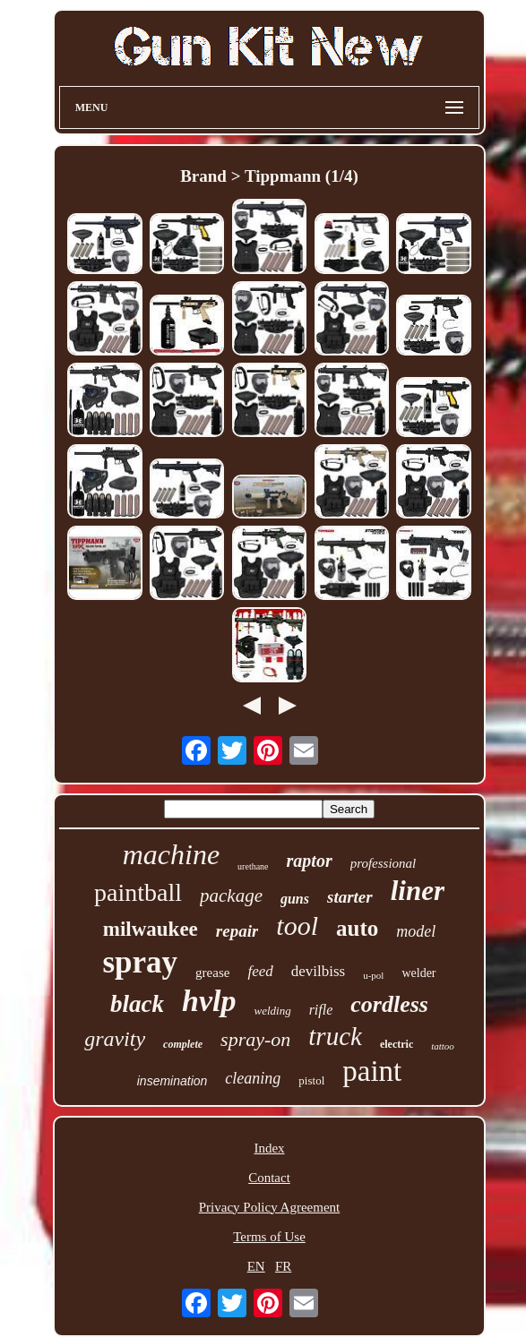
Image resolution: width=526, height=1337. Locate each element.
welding (272, 1010)
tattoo (442, 1046)
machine (171, 854)
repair (237, 930)
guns (294, 898)
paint (371, 1071)
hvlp (209, 1000)
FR (283, 1266)
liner (417, 890)
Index (269, 1148)
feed (259, 971)
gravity (114, 1038)
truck (335, 1036)
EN (256, 1266)
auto (357, 928)
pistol (311, 1080)
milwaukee (150, 929)
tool (297, 925)
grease (212, 972)
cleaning (252, 1078)
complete (183, 1044)
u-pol (373, 975)
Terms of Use (269, 1237)
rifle (321, 1009)
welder (418, 973)
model (415, 931)
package (231, 895)
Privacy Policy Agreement (269, 1207)
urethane (252, 866)
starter (350, 896)
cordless (389, 1004)
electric (396, 1044)
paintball (138, 892)
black (137, 1003)
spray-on (255, 1039)
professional (383, 863)
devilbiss (318, 971)
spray (139, 962)
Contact (269, 1177)
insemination (172, 1081)
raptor (309, 860)
